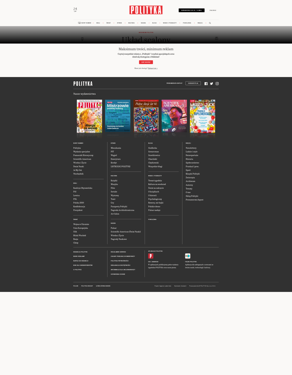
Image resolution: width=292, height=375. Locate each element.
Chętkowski (153, 162)
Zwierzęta (190, 177)
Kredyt (114, 162)
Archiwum (190, 181)
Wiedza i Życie (79, 162)
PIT (112, 151)
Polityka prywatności (119, 261)
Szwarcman (153, 151)
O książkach (153, 191)
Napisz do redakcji (80, 261)
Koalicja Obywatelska (82, 187)
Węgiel (114, 155)
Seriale (114, 191)
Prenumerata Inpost (174, 83)
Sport (188, 169)
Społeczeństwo (192, 162)
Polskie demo (154, 206)
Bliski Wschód (79, 235)
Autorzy (189, 184)
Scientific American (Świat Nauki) (126, 231)
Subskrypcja (193, 83)
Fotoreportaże (192, 155)
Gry (112, 202)
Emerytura (116, 158)
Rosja (75, 239)
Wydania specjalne (81, 151)
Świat (108, 23)
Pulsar (114, 227)
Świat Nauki (78, 166)
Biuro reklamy (79, 256)
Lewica (76, 195)
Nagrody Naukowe (119, 239)
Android (155, 262)
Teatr (113, 198)
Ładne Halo (168, 286)
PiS (74, 191)
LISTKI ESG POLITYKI (120, 166)
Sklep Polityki (192, 195)
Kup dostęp (146, 62)
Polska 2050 (78, 202)
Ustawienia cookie (118, 274)
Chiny (75, 242)
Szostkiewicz (154, 155)
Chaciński (152, 158)
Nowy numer (86, 23)
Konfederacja (79, 206)
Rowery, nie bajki (155, 202)
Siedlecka (152, 147)
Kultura (131, 23)
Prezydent (78, 210)
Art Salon (115, 213)
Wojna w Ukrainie (81, 224)
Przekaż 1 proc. (192, 166)
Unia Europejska (80, 227)
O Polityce (77, 270)
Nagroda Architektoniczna (122, 210)
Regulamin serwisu (118, 252)
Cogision (161, 286)
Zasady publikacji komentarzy (123, 256)
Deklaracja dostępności (120, 265)
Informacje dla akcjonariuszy (123, 270)
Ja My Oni (77, 169)
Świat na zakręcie (156, 187)
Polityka (77, 147)
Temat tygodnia (155, 180)
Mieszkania (116, 147)
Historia (189, 158)
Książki (114, 180)
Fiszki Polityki (191, 262)
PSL (75, 198)
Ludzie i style (191, 151)
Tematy (189, 188)
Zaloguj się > (153, 68)
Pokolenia (187, 23)
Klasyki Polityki (193, 173)
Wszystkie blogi (155, 166)
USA (75, 231)
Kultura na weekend (157, 184)
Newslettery (191, 147)
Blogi (154, 23)
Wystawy (115, 195)
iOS (149, 262)
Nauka (143, 23)
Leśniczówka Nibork (103, 286)
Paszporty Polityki (119, 206)
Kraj (98, 23)
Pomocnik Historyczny (83, 155)
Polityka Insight (87, 286)
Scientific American (82, 158)
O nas (188, 192)
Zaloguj (213, 10)
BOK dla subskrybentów (83, 265)
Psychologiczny (155, 198)
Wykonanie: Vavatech (180, 286)
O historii (152, 195)
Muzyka (114, 184)
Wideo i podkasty (170, 23)
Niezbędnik (78, 173)
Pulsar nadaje (154, 210)
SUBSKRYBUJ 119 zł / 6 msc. (191, 10)
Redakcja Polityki (80, 252)
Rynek (119, 23)
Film (113, 187)
